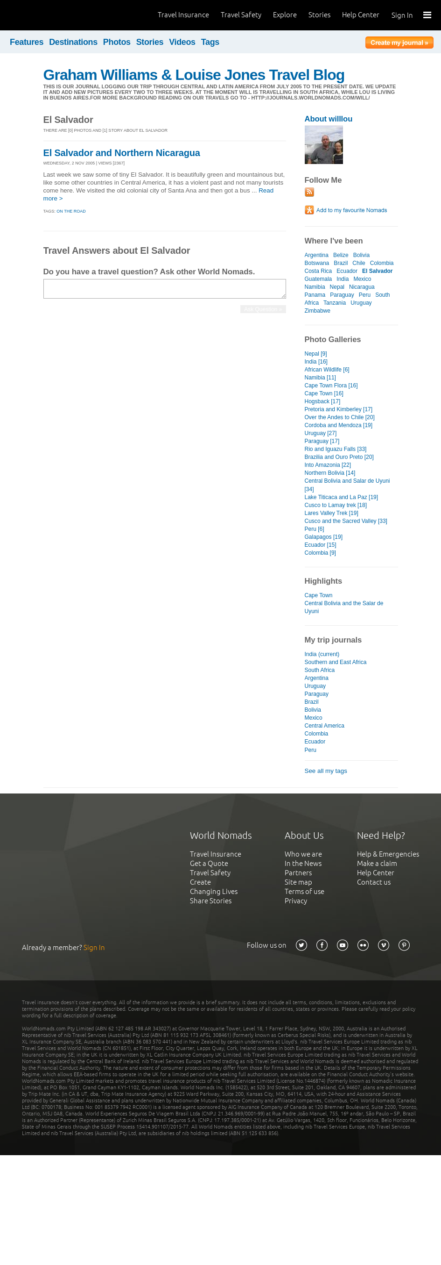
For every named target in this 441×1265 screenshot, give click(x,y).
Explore (285, 15)
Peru (365, 295)
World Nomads (49, 15)
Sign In (402, 15)
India (342, 279)
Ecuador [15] (320, 545)
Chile (358, 263)
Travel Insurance (183, 15)
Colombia (382, 263)
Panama (315, 295)
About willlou (329, 118)
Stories (319, 15)
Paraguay (342, 295)
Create (200, 882)
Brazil (341, 263)
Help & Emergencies (388, 854)
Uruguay (360, 303)
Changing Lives (214, 891)
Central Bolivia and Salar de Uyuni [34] (347, 485)
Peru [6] (314, 529)
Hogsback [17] (323, 401)
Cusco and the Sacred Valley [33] (346, 521)
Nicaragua (362, 287)
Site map (298, 882)
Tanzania (334, 303)
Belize (341, 255)
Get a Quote (209, 863)
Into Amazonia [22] (328, 465)
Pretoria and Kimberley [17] (339, 409)
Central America (324, 725)
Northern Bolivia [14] (330, 473)
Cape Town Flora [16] (331, 385)
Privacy (296, 901)
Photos (117, 42)
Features (26, 42)
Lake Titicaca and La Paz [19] (341, 497)
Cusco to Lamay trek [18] (336, 505)
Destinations (73, 42)
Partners (298, 873)
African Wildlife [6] (327, 369)
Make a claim (377, 863)
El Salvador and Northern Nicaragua (121, 153)
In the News (303, 863)
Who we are (303, 854)
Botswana (317, 263)
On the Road (70, 211)
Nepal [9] (316, 353)
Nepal (337, 287)
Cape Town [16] (324, 393)
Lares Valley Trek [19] (331, 513)
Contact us (374, 882)
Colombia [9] (320, 553)
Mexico (362, 279)
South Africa (320, 670)
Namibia (315, 287)
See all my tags (326, 770)
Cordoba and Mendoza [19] (339, 425)
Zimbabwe (317, 310)
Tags (210, 42)
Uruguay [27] (321, 433)
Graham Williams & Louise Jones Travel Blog (194, 74)
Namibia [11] (320, 377)
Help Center (360, 15)
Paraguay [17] (322, 441)
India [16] (316, 361)
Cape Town (319, 595)
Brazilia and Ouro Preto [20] (339, 457)
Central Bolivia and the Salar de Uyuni (344, 607)
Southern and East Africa (336, 662)
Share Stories (210, 901)
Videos (182, 42)
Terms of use (304, 891)
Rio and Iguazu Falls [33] (336, 449)
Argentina (317, 255)
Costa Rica (318, 271)
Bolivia (361, 255)
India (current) (322, 654)
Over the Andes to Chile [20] (340, 417)
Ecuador (346, 271)
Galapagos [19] (324, 537)
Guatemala (318, 279)
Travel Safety (241, 15)
